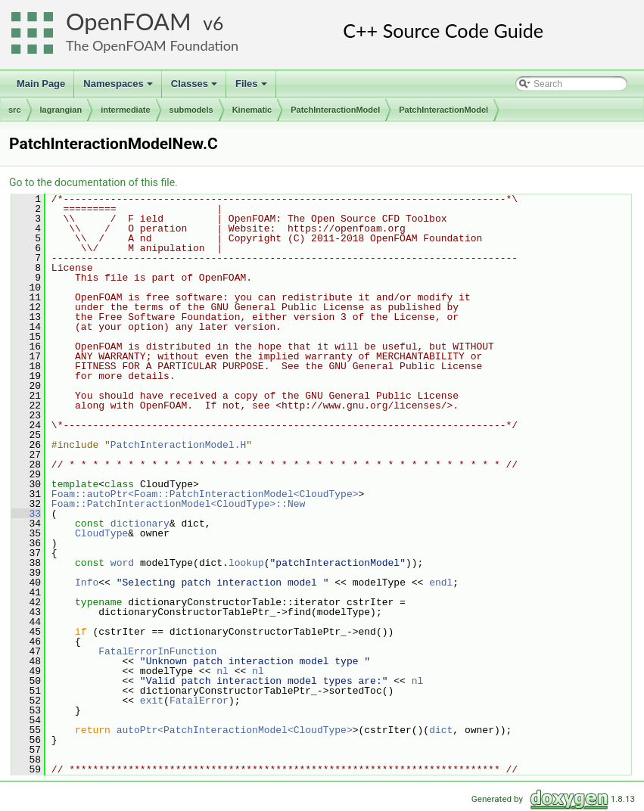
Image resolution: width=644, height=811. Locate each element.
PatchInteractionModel (335, 109)
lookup (246, 563)
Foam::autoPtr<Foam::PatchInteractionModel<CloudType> (205, 494)
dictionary (140, 523)
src (14, 109)
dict (441, 730)
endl (441, 582)
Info (86, 582)
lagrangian (61, 109)
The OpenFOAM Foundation (152, 45)
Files (252, 88)
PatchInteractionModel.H (178, 445)
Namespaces (119, 88)
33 (26, 513)
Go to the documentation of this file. (93, 182)
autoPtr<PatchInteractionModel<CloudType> (235, 730)
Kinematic (252, 109)
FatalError (199, 700)
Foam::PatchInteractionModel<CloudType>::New (178, 504)
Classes (195, 88)
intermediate (125, 109)
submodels (191, 109)
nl (222, 671)
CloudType (101, 533)
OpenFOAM (128, 22)
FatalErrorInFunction (157, 651)
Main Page (41, 83)
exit (151, 700)
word (122, 563)
